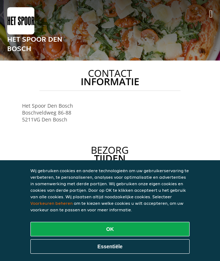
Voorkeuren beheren (51, 203)
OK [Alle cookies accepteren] (110, 229)
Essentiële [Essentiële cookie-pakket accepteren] (109, 246)
